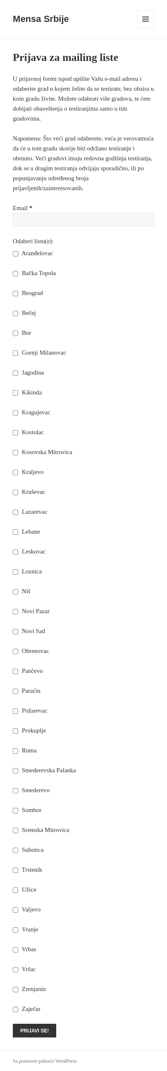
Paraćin (27, 690)
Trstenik (27, 869)
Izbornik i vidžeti (145, 27)
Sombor (27, 810)
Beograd (28, 293)
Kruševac (29, 491)
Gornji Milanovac (39, 352)
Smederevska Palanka (44, 770)
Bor (22, 332)
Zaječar (27, 1009)
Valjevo (27, 909)
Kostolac (28, 432)
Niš (22, 591)
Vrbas (24, 949)
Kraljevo (28, 472)
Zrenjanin (29, 989)
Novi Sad (29, 631)
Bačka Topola (34, 273)
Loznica (27, 571)
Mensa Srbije (41, 19)
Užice (24, 889)
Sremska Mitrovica (41, 830)
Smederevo (31, 790)
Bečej (24, 312)
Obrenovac (31, 651)
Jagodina (28, 372)
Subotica (28, 849)
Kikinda (27, 392)
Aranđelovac (33, 253)
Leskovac (29, 551)
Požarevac (30, 710)
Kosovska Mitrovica (42, 452)
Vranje (25, 929)
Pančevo (28, 670)
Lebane (26, 531)
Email (22, 208)
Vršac (24, 969)
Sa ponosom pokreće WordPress (44, 1061)
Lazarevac (30, 511)
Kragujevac (31, 412)
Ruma (25, 750)
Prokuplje (29, 730)
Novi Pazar (31, 611)
